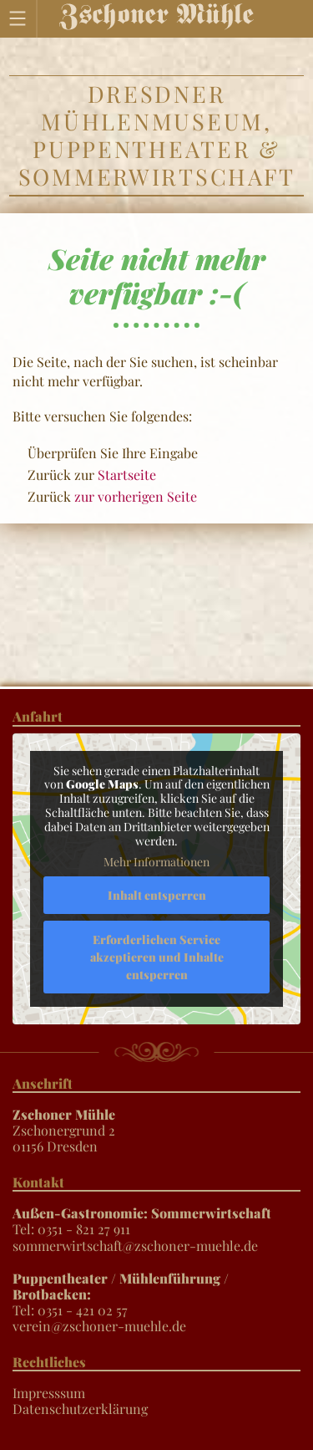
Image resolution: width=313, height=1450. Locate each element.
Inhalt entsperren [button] (157, 895)
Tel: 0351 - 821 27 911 (142, 1221)
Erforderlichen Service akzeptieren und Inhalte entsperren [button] (157, 957)
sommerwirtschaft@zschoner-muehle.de (135, 1245)
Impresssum (49, 1392)
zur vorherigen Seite (135, 496)
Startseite (127, 474)
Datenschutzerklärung (80, 1408)
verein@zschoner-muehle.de (99, 1326)
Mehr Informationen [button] (156, 862)
